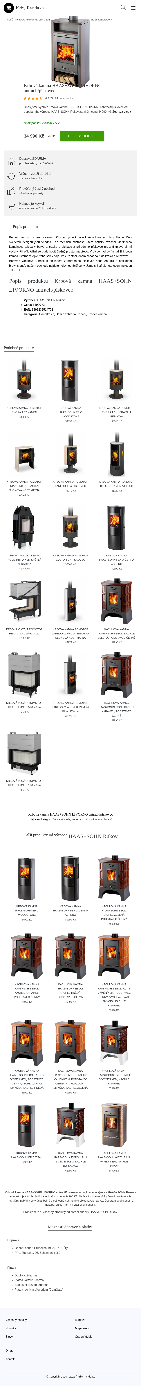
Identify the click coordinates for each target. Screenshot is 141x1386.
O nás (9, 1350)
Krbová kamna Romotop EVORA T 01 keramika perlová (116, 412)
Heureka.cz (31, 19)
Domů (10, 19)
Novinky (11, 1328)
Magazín (80, 1319)
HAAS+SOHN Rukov (65, 111)
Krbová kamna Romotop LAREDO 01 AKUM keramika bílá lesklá (70, 707)
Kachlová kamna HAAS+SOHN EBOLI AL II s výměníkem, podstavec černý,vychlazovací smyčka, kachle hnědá (27, 1079)
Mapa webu (82, 1328)
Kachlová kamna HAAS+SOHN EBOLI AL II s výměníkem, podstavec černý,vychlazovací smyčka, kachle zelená (70, 1079)
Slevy (9, 1336)
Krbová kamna (94, 819)
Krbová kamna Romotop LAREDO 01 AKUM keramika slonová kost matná (70, 633)
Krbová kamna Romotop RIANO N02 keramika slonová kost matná (24, 486)
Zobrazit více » (122, 111)
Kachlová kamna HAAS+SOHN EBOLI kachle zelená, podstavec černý (116, 633)
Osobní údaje (84, 1336)
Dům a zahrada (46, 19)
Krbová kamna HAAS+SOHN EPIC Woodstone (70, 412)
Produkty (19, 19)
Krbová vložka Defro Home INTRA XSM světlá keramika (24, 559)
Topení (108, 819)
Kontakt (10, 1359)
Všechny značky (16, 1319)
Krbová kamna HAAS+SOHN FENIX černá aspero (116, 559)
